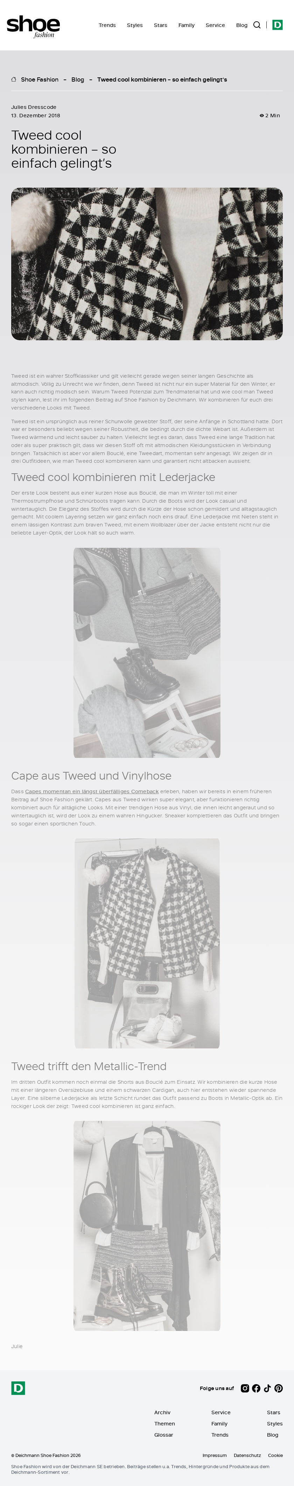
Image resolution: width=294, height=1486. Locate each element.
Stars (160, 25)
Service (215, 25)
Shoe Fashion (39, 79)
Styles (134, 25)
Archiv (162, 1412)
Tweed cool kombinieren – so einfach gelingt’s (162, 79)
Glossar (163, 1434)
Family (186, 25)
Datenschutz (247, 1455)
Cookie (275, 1455)
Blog (242, 25)
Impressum (215, 1455)
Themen (164, 1423)
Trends (107, 25)
